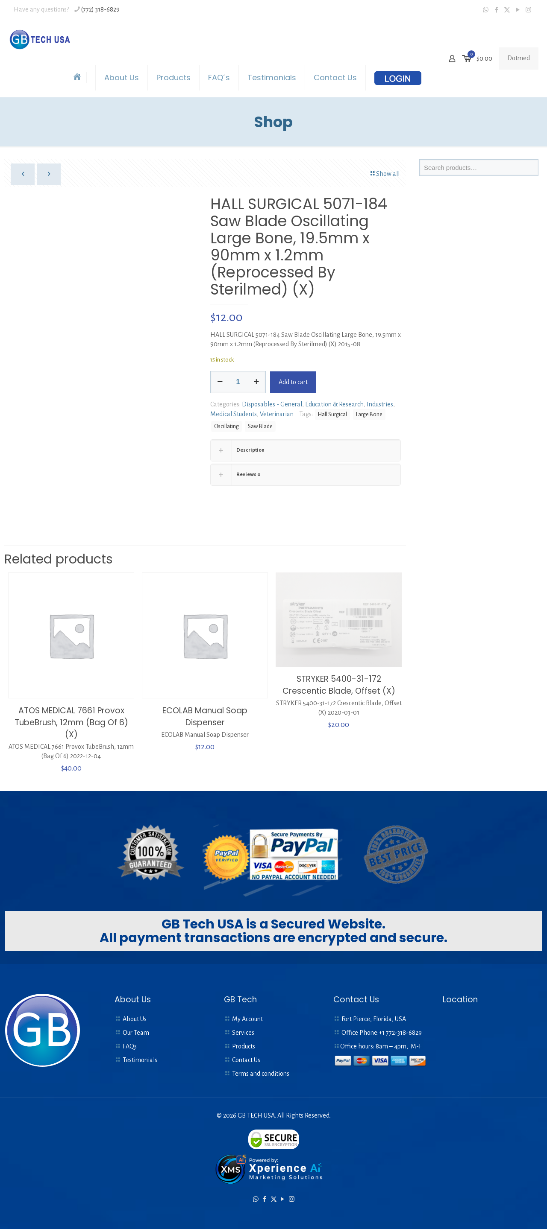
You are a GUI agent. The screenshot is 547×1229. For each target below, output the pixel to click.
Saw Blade (260, 426)
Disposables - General (272, 404)
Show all (384, 173)
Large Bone (369, 414)
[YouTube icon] (518, 10)
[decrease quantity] (219, 382)
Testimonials (140, 1059)
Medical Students (233, 414)
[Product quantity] (238, 382)
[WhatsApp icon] (485, 10)
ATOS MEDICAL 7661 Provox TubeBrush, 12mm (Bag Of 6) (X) (71, 722)
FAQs (130, 1045)
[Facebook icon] (496, 10)
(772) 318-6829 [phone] (100, 9)
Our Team (136, 1032)
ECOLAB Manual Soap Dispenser (204, 716)
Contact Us (246, 1059)
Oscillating (226, 426)
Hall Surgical (332, 414)
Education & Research (334, 404)
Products (243, 1045)
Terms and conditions (260, 1073)
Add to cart (293, 382)
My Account (247, 1018)
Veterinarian (277, 414)
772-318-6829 (404, 1032)
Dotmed (518, 58)
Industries (380, 404)
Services (243, 1032)
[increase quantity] (256, 382)
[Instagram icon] (528, 10)
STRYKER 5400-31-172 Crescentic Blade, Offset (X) (338, 684)
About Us (135, 1018)
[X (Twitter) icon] (507, 10)
